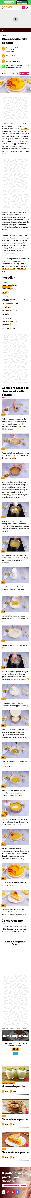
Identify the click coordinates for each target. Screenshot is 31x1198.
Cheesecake (5, 1029)
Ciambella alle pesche (15, 1119)
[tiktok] (3, 1192)
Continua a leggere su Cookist (15, 942)
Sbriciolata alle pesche (15, 1152)
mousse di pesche (8, 269)
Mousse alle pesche (13, 1086)
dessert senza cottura (10, 126)
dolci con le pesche (9, 266)
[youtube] (13, 1192)
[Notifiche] (27, 7)
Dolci (24, 1029)
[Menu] (23, 7)
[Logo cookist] (7, 7)
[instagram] (8, 1192)
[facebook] (17, 1192)
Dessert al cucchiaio (15, 1029)
